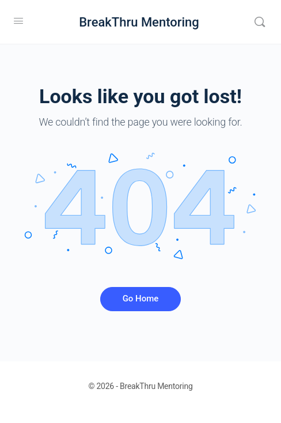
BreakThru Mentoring (139, 22)
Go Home (141, 298)
